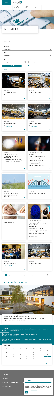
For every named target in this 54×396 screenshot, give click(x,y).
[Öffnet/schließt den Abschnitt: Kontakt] (51, 374)
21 (13, 356)
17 (33, 354)
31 (33, 358)
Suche (46, 8)
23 (27, 356)
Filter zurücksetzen (33, 66)
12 (47, 352)
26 (47, 356)
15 (20, 354)
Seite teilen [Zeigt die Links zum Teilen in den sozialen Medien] (5, 41)
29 (20, 358)
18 (40, 354)
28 (13, 358)
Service (36, 7)
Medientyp (28, 48)
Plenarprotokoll (8, 95)
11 (40, 352)
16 (27, 354)
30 (27, 358)
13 (6, 354)
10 (33, 352)
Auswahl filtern (12, 65)
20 (6, 356)
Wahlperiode (28, 54)
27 (6, 358)
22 (20, 356)
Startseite (4, 37)
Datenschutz (34, 390)
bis (41, 61)
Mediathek (27, 7)
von (15, 61)
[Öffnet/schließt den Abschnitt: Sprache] (51, 378)
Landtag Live (17, 7)
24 (33, 356)
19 (47, 354)
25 (40, 356)
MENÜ (6, 2)
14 (13, 354)
